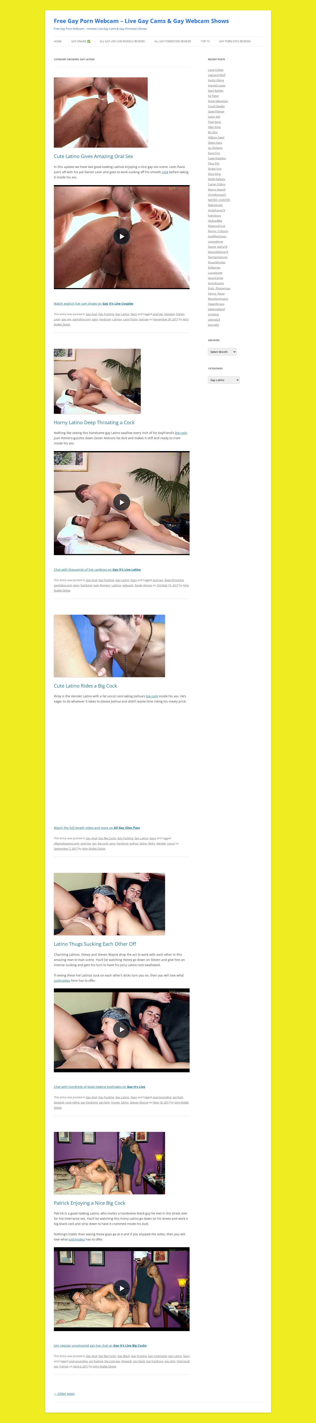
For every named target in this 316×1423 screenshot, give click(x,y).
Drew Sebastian (218, 101)
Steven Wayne (139, 1102)
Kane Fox (214, 153)
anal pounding (162, 1097)
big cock (181, 433)
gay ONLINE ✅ (80, 41)
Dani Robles (215, 91)
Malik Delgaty (216, 179)
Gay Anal (91, 314)
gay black (139, 1361)
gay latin (104, 1102)
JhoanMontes (216, 262)
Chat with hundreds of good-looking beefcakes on (99, 1087)
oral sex (144, 319)
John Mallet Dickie (93, 849)
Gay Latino (122, 314)
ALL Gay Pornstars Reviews (172, 41)
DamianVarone (217, 257)
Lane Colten (215, 70)
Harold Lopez (216, 85)
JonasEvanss (216, 283)
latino (143, 843)
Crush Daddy (216, 106)
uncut (171, 843)
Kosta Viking (216, 80)
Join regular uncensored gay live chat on (100, 1345)
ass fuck (178, 1097)
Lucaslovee (215, 273)
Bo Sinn (213, 132)
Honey (115, 1102)
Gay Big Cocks (107, 838)
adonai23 (214, 319)
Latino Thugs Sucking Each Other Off (95, 944)
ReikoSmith (215, 205)
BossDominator (218, 299)
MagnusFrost (216, 226)
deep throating (174, 580)
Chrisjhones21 (217, 195)
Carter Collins (216, 184)
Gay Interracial (157, 1356)
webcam (127, 585)
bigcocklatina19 (218, 252)
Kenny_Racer (216, 293)
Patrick (64, 1366)
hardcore (105, 319)
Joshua (134, 843)
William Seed (216, 137)
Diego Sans (215, 143)
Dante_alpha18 (217, 247)
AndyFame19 (216, 210)
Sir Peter (213, 96)
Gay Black (123, 1356)
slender (161, 843)
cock (165, 172)
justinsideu (62, 980)
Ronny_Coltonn (218, 231)
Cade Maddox (217, 158)
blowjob (169, 314)
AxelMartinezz (217, 236)
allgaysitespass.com (66, 843)
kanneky (213, 325)
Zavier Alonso (143, 585)
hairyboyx (214, 215)
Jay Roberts (215, 148)
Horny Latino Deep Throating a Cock (94, 422)
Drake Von (215, 169)
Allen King (214, 127)
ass (94, 843)
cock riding (72, 1102)
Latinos (117, 319)
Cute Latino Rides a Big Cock (85, 685)
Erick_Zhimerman (219, 288)
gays (95, 319)
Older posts (64, 1394)
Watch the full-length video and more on (97, 828)
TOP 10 (205, 41)
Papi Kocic (214, 122)
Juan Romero (102, 585)
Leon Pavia (130, 319)
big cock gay (112, 1361)
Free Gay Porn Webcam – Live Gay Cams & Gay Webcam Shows (141, 21)
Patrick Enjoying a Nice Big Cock (89, 1203)
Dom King (214, 174)
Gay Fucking (106, 314)
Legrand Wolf (216, 75)
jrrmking (213, 314)
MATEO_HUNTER (219, 200)
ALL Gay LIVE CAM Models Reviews (122, 41)
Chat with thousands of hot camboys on (97, 569)
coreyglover (215, 241)
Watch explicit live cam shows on (93, 304)
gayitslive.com (82, 319)
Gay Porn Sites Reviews (235, 41)
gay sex (66, 319)
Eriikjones (214, 267)
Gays (134, 314)
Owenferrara (216, 304)
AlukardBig (215, 221)
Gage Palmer (216, 111)
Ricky (151, 843)
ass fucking (96, 1361)
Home (58, 41)
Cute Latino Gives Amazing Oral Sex (93, 156)
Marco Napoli (216, 189)
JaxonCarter (215, 278)
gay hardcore (89, 1102)
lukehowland (216, 309)
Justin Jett (214, 117)
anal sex (158, 314)
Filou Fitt (213, 163)
